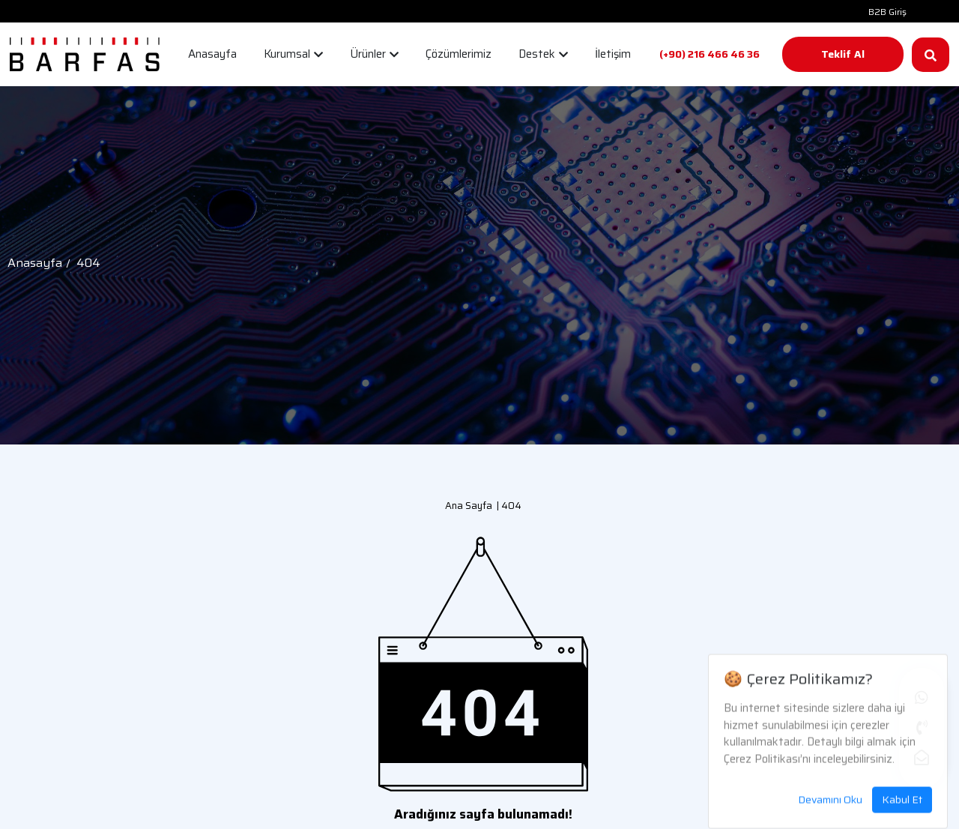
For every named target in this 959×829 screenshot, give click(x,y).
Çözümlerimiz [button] (458, 54)
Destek (543, 54)
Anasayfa (34, 262)
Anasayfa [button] (212, 54)
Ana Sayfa (468, 505)
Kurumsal (293, 54)
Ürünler (374, 54)
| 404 (506, 505)
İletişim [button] (613, 54)
